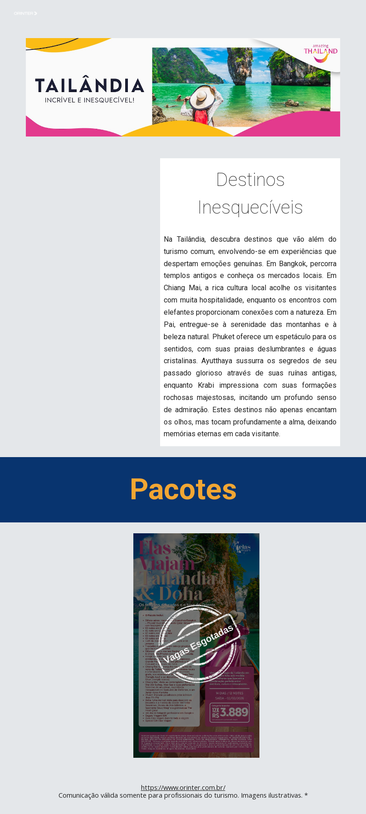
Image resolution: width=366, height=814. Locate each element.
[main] (250, 192)
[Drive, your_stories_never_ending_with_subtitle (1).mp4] (89, 205)
